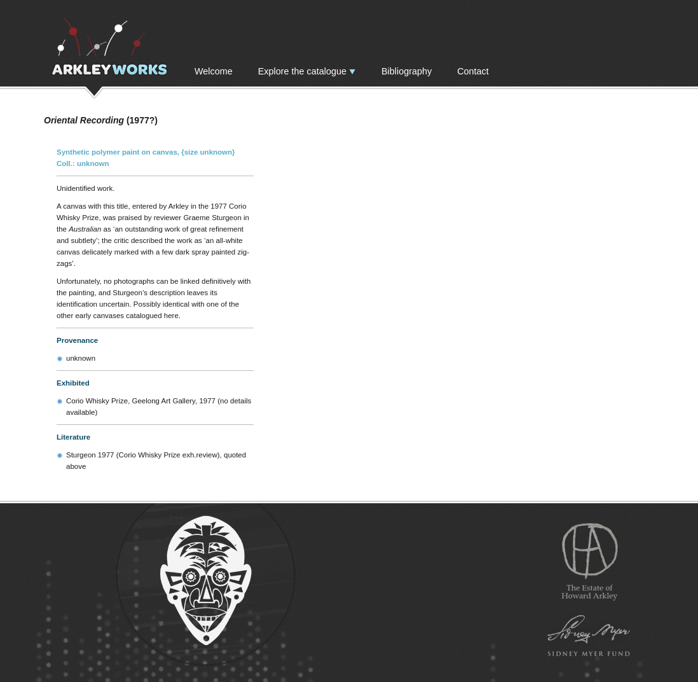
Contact (473, 71)
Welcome (214, 71)
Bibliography (406, 71)
